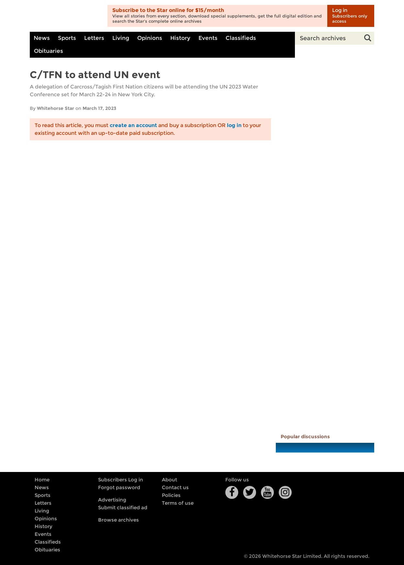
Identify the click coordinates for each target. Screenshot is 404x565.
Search (367, 38)
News (42, 38)
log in (234, 125)
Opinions (149, 38)
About (169, 480)
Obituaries (48, 51)
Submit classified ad (122, 508)
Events (208, 38)
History (180, 38)
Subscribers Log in (120, 480)
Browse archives (118, 520)
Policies (171, 495)
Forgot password (119, 487)
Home (42, 480)
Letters (94, 38)
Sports (67, 38)
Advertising (112, 500)
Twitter (249, 492)
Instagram (285, 492)
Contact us (175, 487)
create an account (133, 125)
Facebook (231, 492)
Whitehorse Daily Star (66, 16)
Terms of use (178, 503)
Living (120, 38)
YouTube (267, 492)
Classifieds (241, 38)
